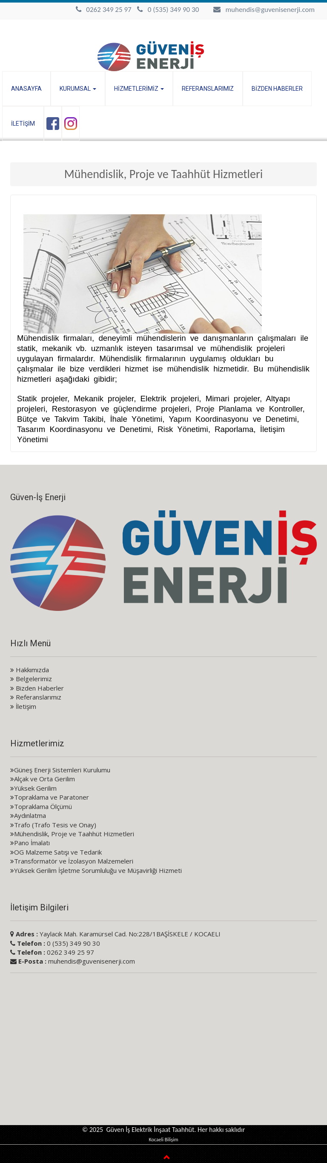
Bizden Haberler (37, 688)
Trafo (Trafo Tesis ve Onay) (53, 824)
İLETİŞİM (23, 123)
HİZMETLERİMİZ (139, 88)
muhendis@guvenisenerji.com (270, 9)
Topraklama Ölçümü (41, 806)
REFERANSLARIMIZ (208, 88)
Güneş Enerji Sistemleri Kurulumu (60, 770)
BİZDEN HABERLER (277, 88)
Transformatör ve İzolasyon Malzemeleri (71, 861)
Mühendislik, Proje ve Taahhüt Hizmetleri (72, 833)
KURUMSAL (78, 88)
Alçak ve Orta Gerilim (42, 778)
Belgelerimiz (31, 678)
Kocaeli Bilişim (163, 1140)
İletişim (23, 706)
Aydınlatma (28, 815)
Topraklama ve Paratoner (49, 797)
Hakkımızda (29, 669)
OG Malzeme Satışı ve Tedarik (56, 852)
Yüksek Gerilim (33, 788)
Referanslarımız (35, 697)
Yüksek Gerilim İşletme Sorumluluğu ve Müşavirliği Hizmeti (96, 870)
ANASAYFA (26, 88)
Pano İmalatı (30, 842)
